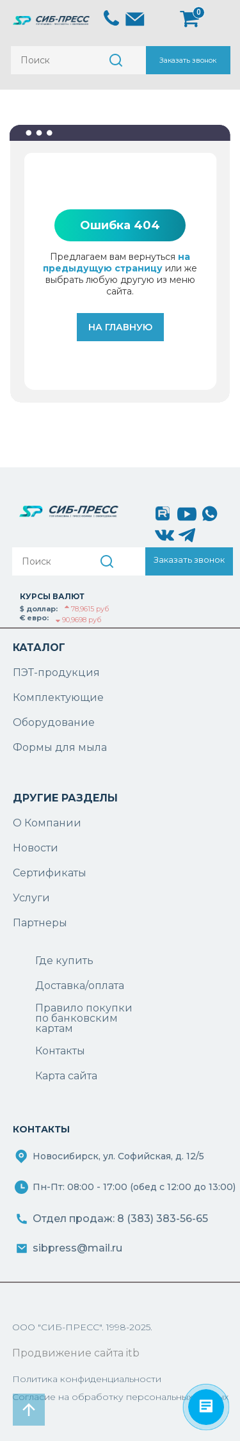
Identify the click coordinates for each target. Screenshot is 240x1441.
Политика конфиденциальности (86, 1379)
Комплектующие (58, 697)
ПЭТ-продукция (56, 672)
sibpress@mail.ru (77, 1248)
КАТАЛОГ (39, 647)
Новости (35, 848)
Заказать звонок (187, 60)
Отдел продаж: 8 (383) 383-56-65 (120, 1218)
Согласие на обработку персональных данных (120, 1397)
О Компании (47, 823)
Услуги (31, 898)
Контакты (60, 1051)
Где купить (64, 960)
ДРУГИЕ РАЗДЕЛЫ (65, 798)
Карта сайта (66, 1076)
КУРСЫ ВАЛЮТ (52, 596)
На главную (120, 327)
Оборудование (54, 722)
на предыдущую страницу (116, 262)
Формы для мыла (60, 747)
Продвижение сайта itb (76, 1353)
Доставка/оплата (79, 985)
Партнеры (40, 923)
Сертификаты (49, 873)
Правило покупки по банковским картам (83, 1018)
